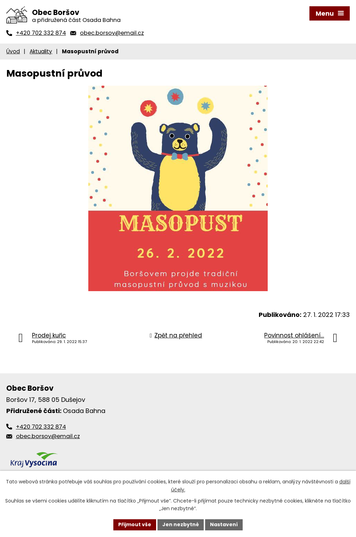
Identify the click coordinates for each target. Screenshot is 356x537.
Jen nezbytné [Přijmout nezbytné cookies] (180, 524)
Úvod (13, 51)
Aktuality (41, 51)
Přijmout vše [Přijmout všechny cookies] (134, 524)
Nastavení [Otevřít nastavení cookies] (224, 524)
